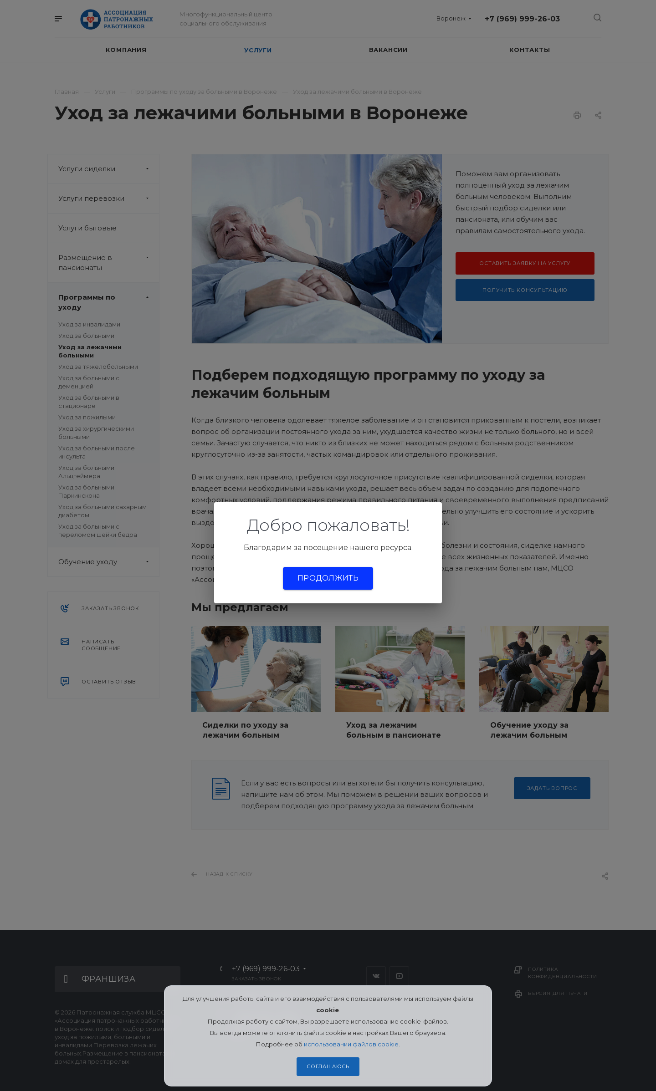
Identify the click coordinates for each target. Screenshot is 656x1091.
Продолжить (328, 578)
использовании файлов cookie (351, 1044)
